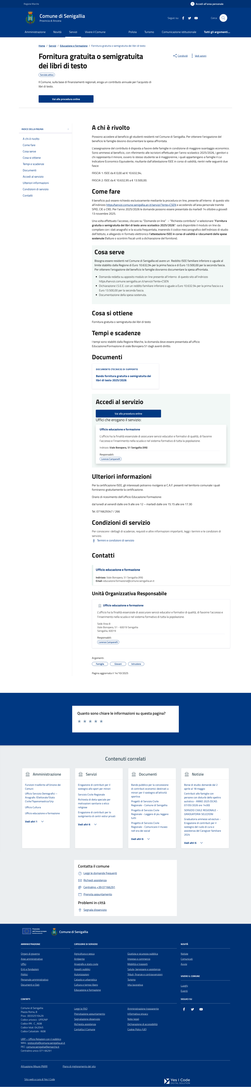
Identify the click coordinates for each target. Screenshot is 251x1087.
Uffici (23, 964)
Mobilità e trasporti (137, 964)
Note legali (133, 1019)
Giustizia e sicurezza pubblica (142, 954)
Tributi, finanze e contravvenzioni (144, 974)
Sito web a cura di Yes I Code (39, 1079)
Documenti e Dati (30, 985)
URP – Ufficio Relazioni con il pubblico (41, 1039)
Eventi (184, 991)
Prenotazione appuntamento (89, 1014)
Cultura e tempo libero (86, 985)
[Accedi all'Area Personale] (207, 4)
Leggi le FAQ (81, 1009)
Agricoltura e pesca (84, 954)
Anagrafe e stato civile (86, 964)
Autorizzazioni (81, 974)
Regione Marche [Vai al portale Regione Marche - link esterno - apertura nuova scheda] (31, 3)
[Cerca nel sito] (223, 18)
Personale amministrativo (34, 980)
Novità (57, 32)
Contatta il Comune (84, 1029)
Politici (24, 974)
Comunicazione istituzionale (179, 32)
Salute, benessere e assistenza (143, 969)
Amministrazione (35, 32)
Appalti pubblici (82, 969)
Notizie (184, 954)
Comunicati (187, 959)
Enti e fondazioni (30, 969)
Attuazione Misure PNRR (34, 1066)
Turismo (149, 32)
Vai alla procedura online (128, 414)
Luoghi (184, 986)
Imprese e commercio (138, 959)
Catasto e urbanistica (85, 980)
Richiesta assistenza (85, 1024)
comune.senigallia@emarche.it (42, 1047)
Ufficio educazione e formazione (120, 429)
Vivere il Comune (95, 32)
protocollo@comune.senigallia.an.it (46, 1043)
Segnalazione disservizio (87, 1019)
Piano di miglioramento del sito (79, 1066)
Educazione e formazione (87, 990)
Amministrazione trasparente (143, 1009)
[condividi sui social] (180, 55)
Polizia (133, 32)
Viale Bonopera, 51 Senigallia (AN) (128, 448)
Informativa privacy (137, 1014)
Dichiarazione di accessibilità (142, 1024)
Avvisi (184, 964)
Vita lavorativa (135, 985)
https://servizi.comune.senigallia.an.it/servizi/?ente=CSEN (141, 205)
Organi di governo (30, 954)
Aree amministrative (32, 959)
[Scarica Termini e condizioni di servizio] (113, 540)
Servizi (73, 32)
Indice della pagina (45, 129)
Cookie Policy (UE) (136, 1029)
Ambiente (79, 959)
